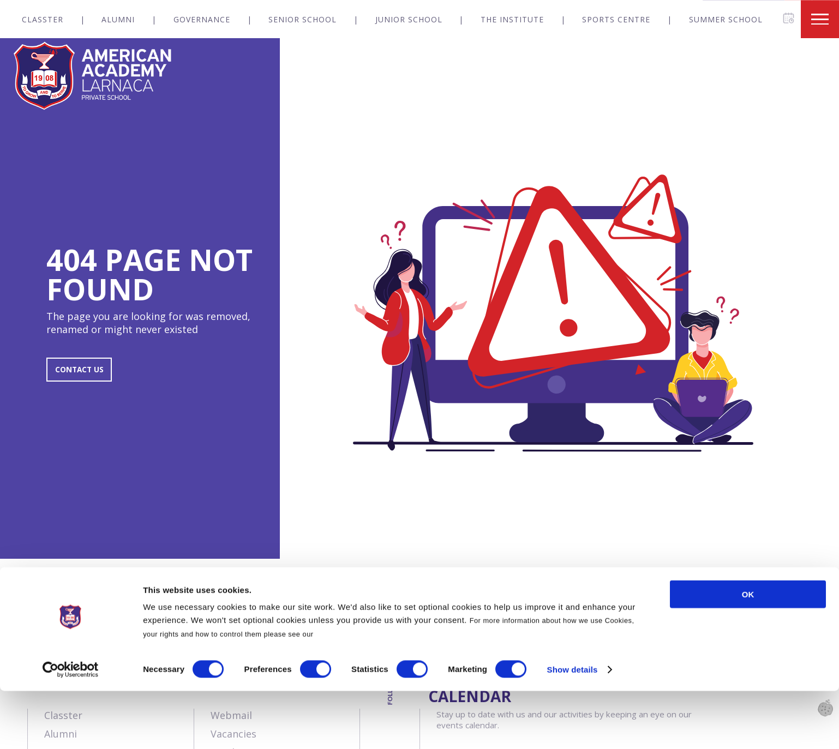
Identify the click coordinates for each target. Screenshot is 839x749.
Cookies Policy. (343, 692)
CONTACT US (85, 375)
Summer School (726, 19)
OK (748, 652)
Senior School (302, 19)
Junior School (408, 19)
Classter (42, 19)
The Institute (512, 19)
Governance (201, 19)
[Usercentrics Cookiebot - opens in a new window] (70, 728)
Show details (572, 727)
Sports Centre (616, 19)
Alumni (118, 19)
